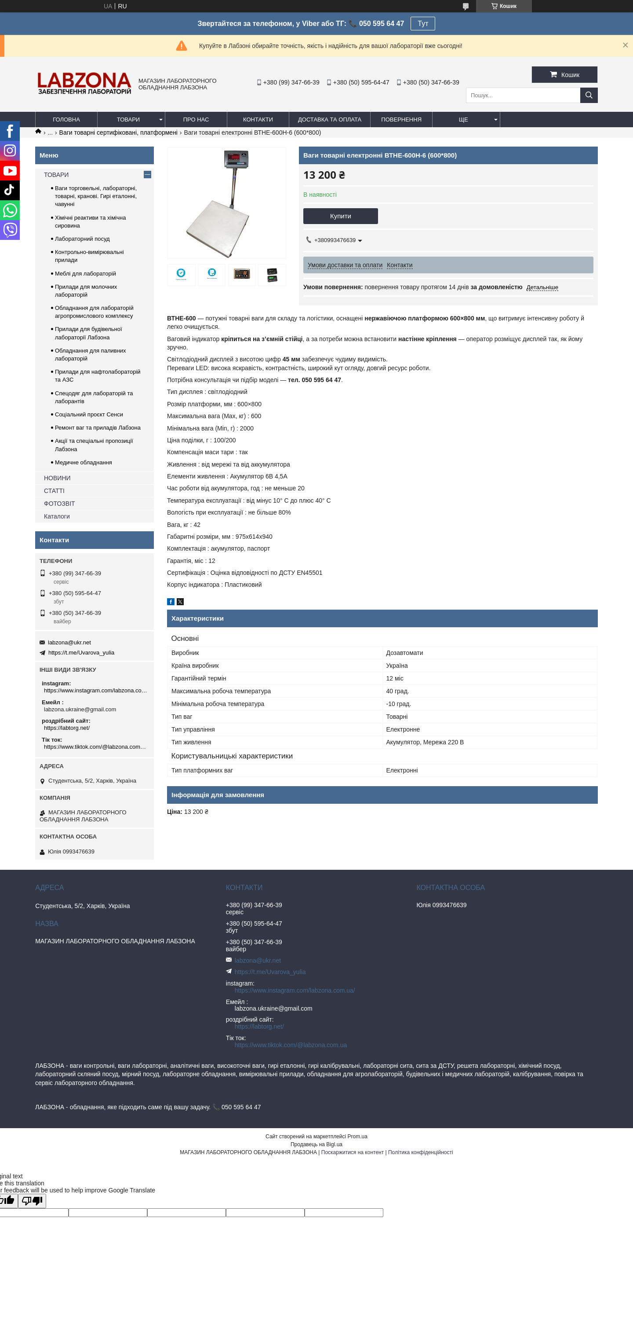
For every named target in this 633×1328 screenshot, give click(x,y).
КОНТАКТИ (258, 119)
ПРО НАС (196, 119)
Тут (423, 23)
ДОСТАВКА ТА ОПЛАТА (329, 119)
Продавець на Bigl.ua (316, 1144)
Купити (340, 216)
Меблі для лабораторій (85, 273)
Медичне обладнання (83, 462)
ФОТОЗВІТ (59, 503)
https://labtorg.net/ (67, 728)
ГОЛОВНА (66, 119)
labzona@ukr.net (69, 642)
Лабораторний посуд (82, 238)
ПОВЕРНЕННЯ (401, 119)
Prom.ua (357, 1136)
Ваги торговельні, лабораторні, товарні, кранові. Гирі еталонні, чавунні (96, 196)
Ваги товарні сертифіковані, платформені (118, 132)
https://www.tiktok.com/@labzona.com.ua (95, 746)
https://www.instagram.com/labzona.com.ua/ (95, 690)
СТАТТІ (54, 490)
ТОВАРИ (128, 119)
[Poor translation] (32, 1201)
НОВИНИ (57, 478)
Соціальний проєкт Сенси (89, 414)
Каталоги (57, 516)
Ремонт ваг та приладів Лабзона (98, 427)
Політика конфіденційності (420, 1152)
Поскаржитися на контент (352, 1152)
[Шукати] (589, 95)
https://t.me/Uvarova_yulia (81, 652)
